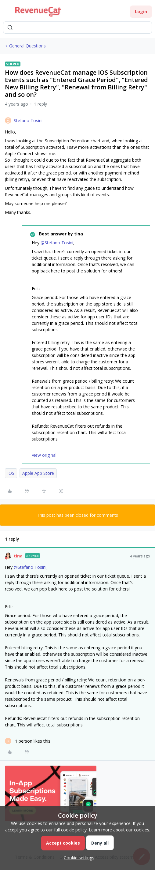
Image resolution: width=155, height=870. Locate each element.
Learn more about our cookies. (119, 830)
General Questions (27, 46)
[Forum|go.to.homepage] (38, 12)
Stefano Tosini (28, 120)
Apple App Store (38, 473)
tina (18, 556)
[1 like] (27, 741)
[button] (6, 13)
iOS (11, 473)
